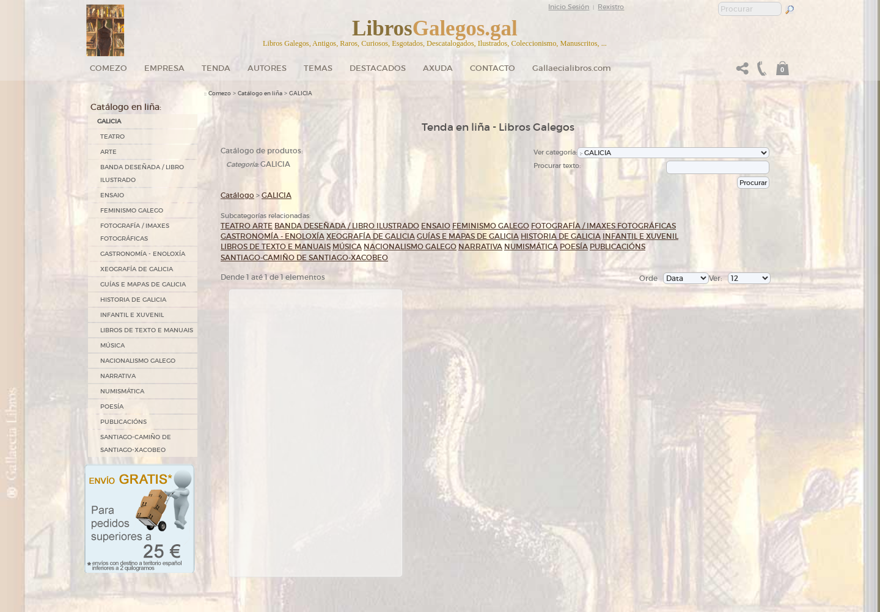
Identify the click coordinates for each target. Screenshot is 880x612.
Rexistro (611, 6)
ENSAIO (112, 195)
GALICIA (109, 121)
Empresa (164, 68)
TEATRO (112, 136)
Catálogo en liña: (125, 106)
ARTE (108, 152)
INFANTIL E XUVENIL (132, 315)
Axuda (438, 68)
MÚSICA (112, 345)
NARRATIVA (118, 376)
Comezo (108, 68)
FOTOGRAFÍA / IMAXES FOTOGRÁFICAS (134, 232)
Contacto (492, 68)
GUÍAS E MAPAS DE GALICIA (143, 284)
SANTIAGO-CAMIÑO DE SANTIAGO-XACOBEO (135, 443)
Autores (267, 68)
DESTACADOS (378, 68)
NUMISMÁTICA (122, 391)
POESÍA (111, 406)
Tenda (216, 68)
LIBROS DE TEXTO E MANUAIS (146, 330)
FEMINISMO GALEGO (131, 210)
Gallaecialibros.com (571, 68)
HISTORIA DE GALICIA (133, 300)
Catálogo (237, 195)
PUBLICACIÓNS (123, 422)
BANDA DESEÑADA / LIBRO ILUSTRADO (142, 173)
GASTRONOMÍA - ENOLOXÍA (142, 254)
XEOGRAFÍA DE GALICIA (136, 269)
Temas (318, 68)
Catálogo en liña (260, 93)
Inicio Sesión (568, 6)
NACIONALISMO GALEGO (137, 361)
